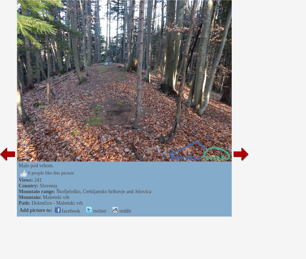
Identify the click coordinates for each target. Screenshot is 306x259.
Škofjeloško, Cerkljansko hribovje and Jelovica (103, 191)
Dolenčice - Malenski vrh (57, 203)
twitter (96, 211)
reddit (121, 211)
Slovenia (48, 185)
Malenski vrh (56, 197)
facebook (67, 211)
